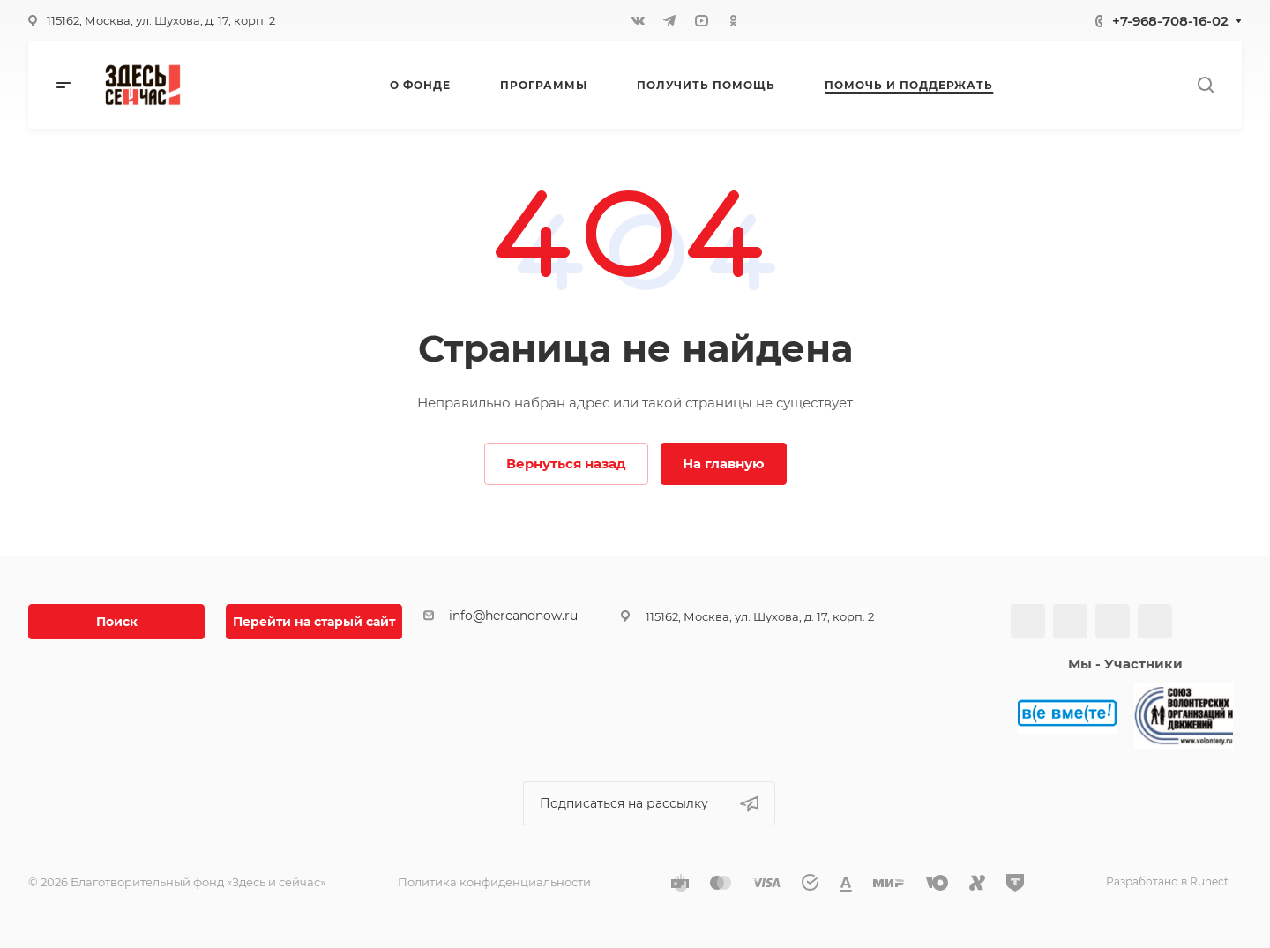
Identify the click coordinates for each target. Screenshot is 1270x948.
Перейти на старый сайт (314, 622)
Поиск (117, 622)
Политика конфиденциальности (494, 882)
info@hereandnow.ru (513, 615)
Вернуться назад (566, 463)
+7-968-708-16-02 (1170, 20)
